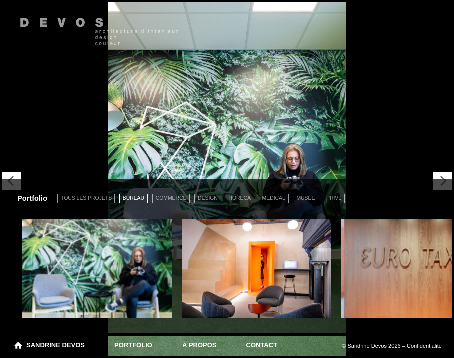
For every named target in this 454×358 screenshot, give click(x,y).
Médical (273, 198)
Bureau (133, 198)
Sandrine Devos (55, 345)
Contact (262, 345)
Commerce (171, 198)
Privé (333, 198)
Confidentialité (424, 346)
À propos (199, 345)
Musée (305, 198)
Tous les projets (86, 198)
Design (208, 198)
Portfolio (133, 345)
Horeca (240, 198)
